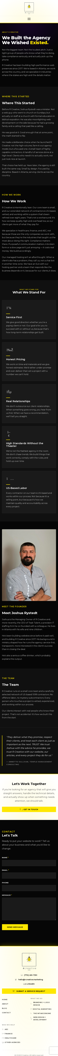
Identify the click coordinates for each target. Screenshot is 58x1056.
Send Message (15, 927)
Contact (6, 1013)
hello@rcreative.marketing (29, 979)
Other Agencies (11, 1042)
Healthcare (9, 1038)
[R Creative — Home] (29, 8)
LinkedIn (29, 984)
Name (5, 858)
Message (7, 895)
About (5, 1004)
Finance (7, 1034)
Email (5, 870)
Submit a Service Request (29, 991)
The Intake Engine (41, 1013)
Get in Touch (29, 812)
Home (4, 999)
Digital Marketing (41, 1009)
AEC (5, 1029)
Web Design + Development (39, 1018)
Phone (5, 883)
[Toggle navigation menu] (29, 19)
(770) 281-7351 (29, 975)
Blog (4, 1008)
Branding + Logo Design (40, 1003)
